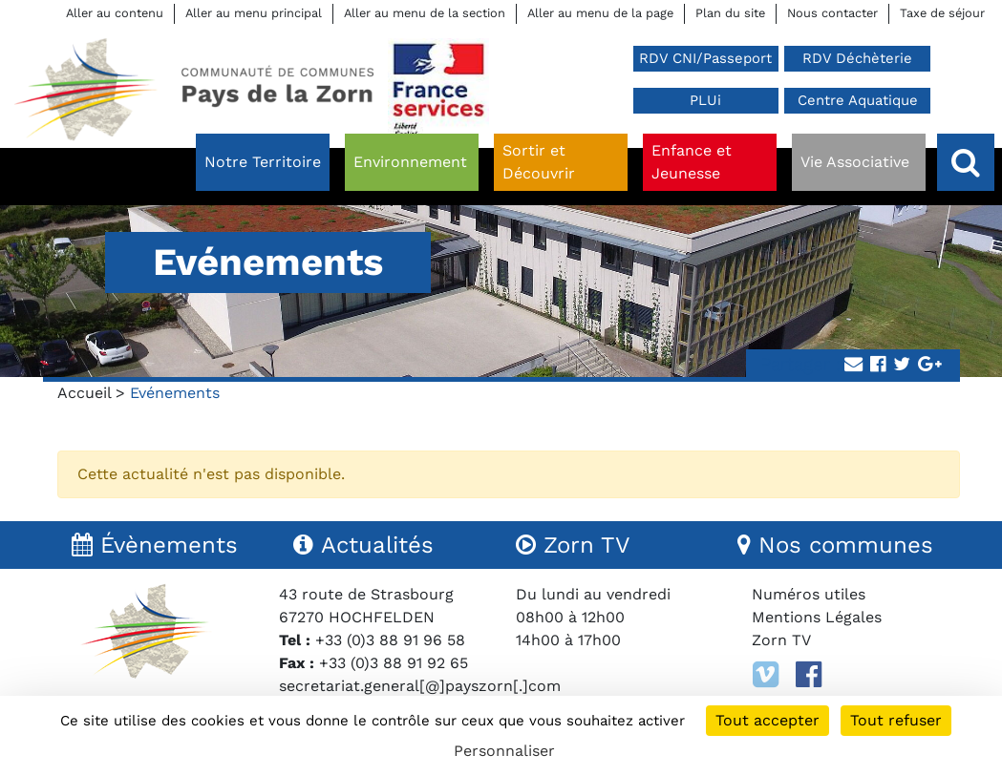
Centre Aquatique (858, 100)
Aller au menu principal (253, 13)
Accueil (84, 393)
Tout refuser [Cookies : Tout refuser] (896, 720)
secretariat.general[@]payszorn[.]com (420, 686)
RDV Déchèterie (857, 58)
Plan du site (730, 13)
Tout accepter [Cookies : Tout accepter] (767, 720)
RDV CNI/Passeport (705, 58)
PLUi (705, 100)
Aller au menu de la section (424, 13)
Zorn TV (781, 640)
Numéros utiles (808, 594)
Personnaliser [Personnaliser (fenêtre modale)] (504, 751)
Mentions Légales (817, 617)
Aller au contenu (114, 13)
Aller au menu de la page (600, 13)
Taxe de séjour (942, 13)
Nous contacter (832, 13)
